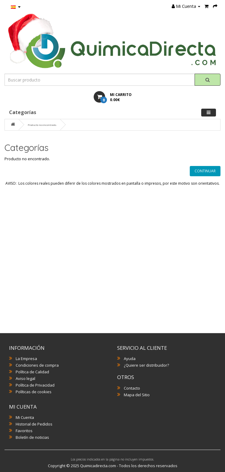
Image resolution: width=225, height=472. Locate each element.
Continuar (205, 171)
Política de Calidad (32, 372)
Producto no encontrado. (42, 124)
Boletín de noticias (32, 437)
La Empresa (26, 358)
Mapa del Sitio (137, 394)
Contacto (132, 388)
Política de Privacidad (35, 385)
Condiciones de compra (37, 365)
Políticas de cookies (34, 391)
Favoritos (24, 430)
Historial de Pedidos (34, 424)
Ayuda (130, 358)
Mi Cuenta (25, 417)
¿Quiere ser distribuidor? (146, 365)
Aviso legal (25, 378)
